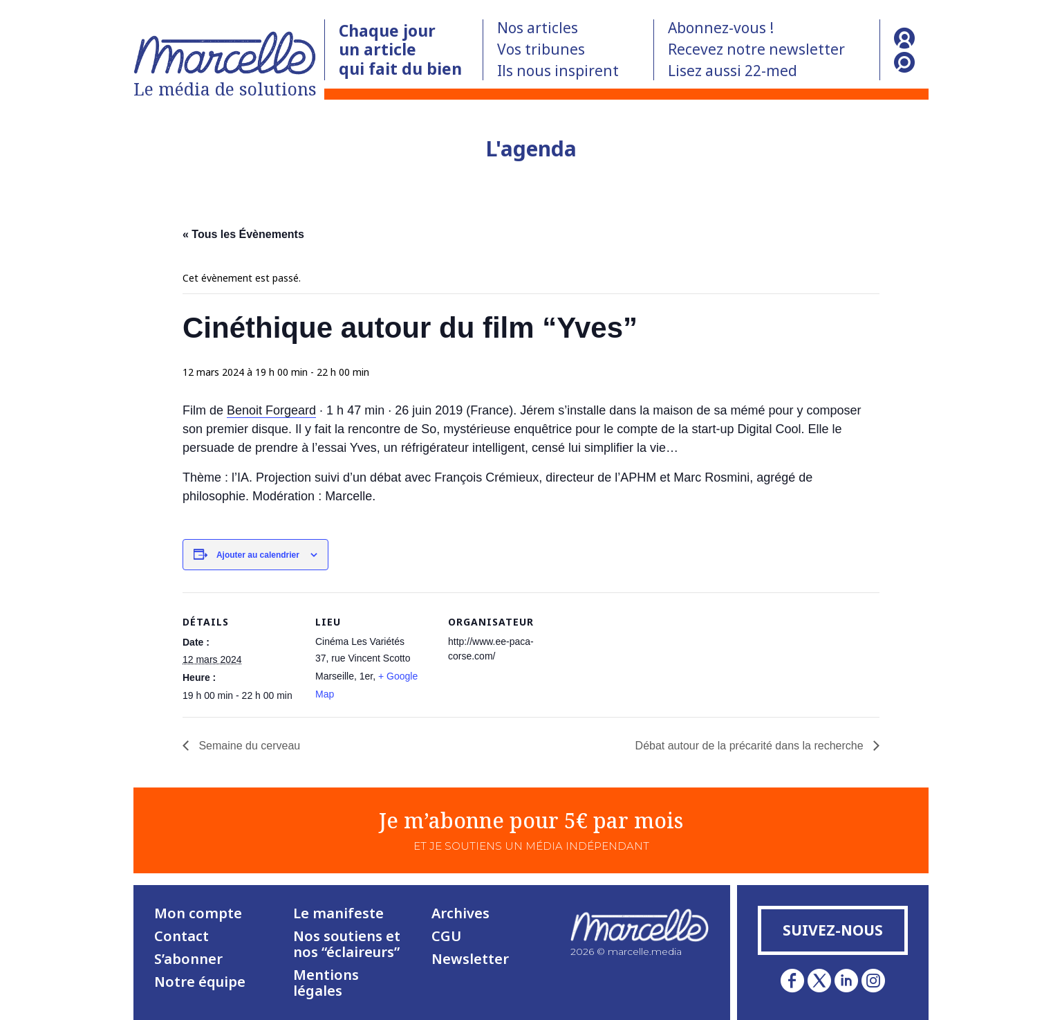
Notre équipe (199, 981)
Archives (460, 913)
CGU (446, 936)
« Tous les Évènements (243, 234)
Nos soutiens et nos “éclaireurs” (346, 944)
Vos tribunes (541, 49)
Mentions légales (326, 982)
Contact (181, 936)
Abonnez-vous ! (721, 27)
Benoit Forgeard (271, 410)
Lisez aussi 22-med (732, 70)
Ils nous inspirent (558, 70)
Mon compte (198, 913)
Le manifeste (338, 913)
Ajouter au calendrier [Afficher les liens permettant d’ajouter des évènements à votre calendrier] (257, 555)
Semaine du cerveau (248, 746)
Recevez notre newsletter (756, 49)
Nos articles (537, 27)
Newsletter (470, 958)
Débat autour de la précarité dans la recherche (750, 746)
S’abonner (188, 958)
